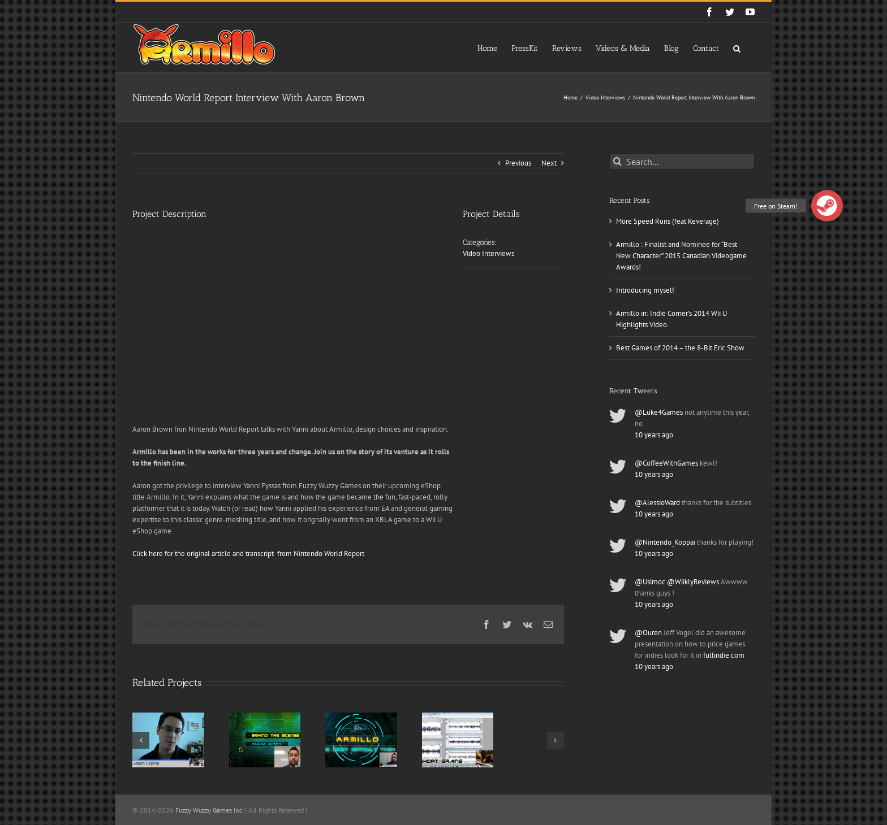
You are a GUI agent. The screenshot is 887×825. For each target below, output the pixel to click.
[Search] (617, 161)
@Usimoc (650, 582)
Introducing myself (645, 290)
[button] (736, 47)
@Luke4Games (659, 412)
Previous (518, 163)
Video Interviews (488, 253)
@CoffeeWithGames (666, 463)
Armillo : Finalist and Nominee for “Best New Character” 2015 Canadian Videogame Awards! (681, 256)
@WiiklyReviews (693, 582)
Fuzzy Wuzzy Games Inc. (209, 810)
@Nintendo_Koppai (665, 542)
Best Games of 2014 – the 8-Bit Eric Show (680, 348)
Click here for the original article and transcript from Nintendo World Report (249, 553)
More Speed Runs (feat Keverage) (667, 221)
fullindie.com (723, 655)
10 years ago (654, 435)
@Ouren (648, 632)
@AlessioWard (657, 502)
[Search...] (682, 161)
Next (549, 163)
